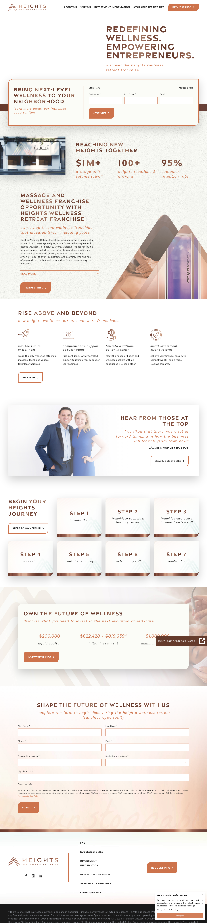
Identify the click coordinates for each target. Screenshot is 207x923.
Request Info (36, 287)
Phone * (22, 741)
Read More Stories (169, 460)
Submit (28, 807)
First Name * (95, 94)
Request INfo (183, 7)
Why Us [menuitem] (85, 7)
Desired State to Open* (116, 756)
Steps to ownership (28, 528)
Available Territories (95, 883)
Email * (163, 94)
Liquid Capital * (25, 771)
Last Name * (130, 94)
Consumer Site (90, 892)
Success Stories (91, 851)
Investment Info (41, 657)
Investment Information (89, 863)
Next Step (101, 113)
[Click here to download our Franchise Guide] (181, 641)
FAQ (82, 842)
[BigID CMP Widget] (180, 906)
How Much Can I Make (95, 874)
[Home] (27, 7)
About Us (30, 377)
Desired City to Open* (29, 756)
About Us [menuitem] (70, 7)
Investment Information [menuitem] (112, 7)
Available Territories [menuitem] (148, 7)
